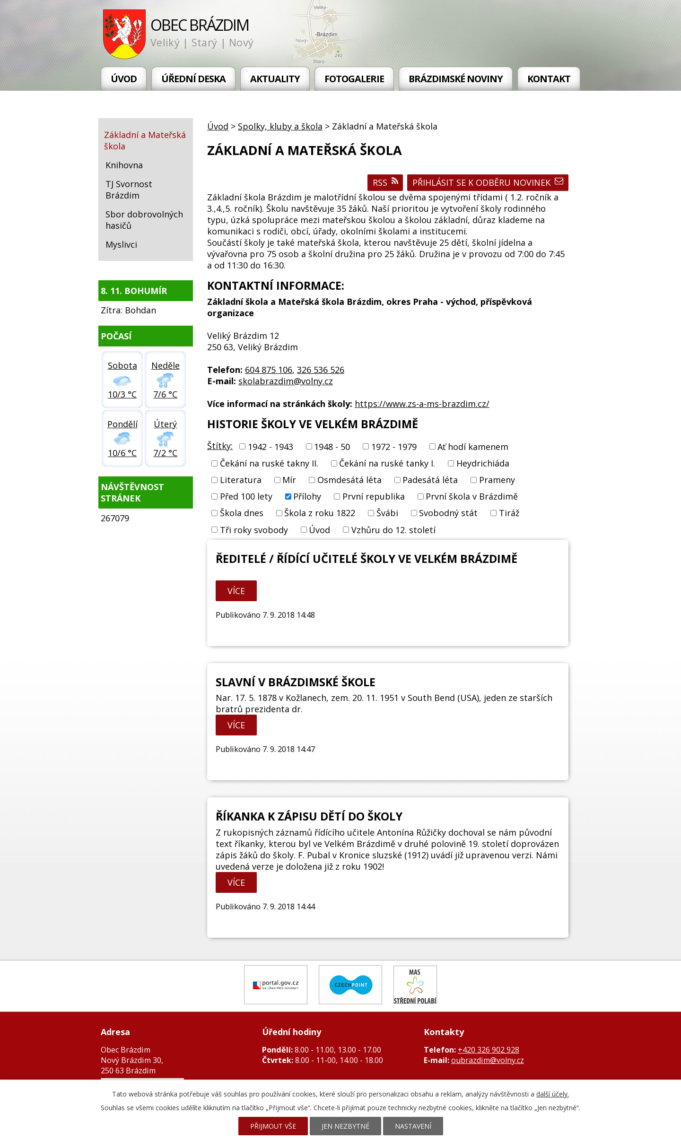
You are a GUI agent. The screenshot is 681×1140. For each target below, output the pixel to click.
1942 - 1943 (270, 446)
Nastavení (413, 1126)
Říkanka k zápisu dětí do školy (309, 816)
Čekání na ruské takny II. (269, 463)
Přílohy (307, 496)
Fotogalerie (354, 78)
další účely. (552, 1093)
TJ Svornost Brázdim (128, 189)
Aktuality (275, 78)
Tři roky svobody (254, 529)
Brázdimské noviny (456, 78)
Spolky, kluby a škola (280, 126)
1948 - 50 (332, 446)
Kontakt (548, 78)
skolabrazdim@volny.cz (285, 381)
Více (236, 590)
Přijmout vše (273, 1126)
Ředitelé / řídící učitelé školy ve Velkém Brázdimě (366, 558)
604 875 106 (268, 369)
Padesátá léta (430, 479)
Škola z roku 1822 (319, 513)
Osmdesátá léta (349, 479)
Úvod (124, 78)
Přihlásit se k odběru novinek (487, 182)
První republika (373, 496)
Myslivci (121, 244)
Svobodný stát (448, 513)
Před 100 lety (246, 496)
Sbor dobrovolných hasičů (144, 219)
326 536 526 (320, 369)
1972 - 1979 (394, 446)
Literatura (241, 479)
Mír (289, 479)
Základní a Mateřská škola (145, 140)
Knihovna (124, 165)
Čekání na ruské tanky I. (387, 463)
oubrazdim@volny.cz (487, 1060)
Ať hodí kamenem (472, 446)
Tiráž (509, 513)
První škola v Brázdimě (472, 496)
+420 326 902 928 (488, 1050)
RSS (385, 182)
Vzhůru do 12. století (393, 529)
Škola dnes (241, 513)
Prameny (497, 479)
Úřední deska (193, 78)
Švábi (387, 513)
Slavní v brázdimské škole (295, 682)
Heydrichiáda (482, 463)
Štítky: (220, 445)
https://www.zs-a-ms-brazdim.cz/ (422, 403)
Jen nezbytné (345, 1126)
